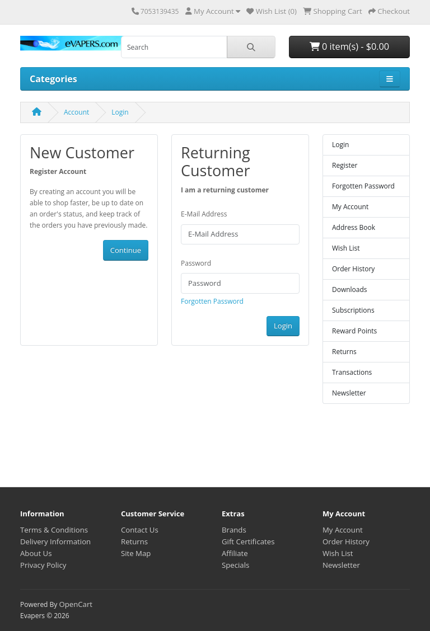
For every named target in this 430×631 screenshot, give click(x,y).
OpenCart (75, 604)
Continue (125, 250)
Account (76, 112)
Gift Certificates (248, 541)
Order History (353, 269)
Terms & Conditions (54, 530)
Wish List (346, 248)
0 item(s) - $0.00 (349, 46)
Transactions (352, 372)
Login (119, 112)
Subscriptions (353, 310)
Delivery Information (55, 541)
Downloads (349, 289)
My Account (350, 206)
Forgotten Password (212, 301)
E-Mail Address (204, 214)
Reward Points (354, 331)
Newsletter (349, 393)
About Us (36, 553)
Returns (344, 351)
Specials (235, 565)
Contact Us (139, 530)
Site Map (136, 553)
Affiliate (235, 553)
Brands (234, 530)
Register (344, 165)
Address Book (353, 227)
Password (196, 263)
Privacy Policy (43, 565)
